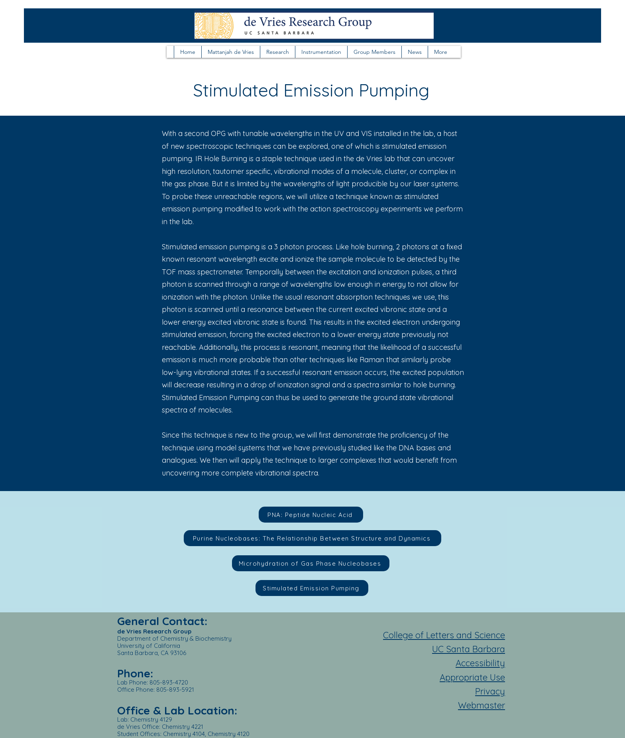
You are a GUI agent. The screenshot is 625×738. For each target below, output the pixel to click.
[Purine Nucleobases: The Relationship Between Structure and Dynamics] (312, 538)
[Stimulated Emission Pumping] (312, 588)
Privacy (490, 691)
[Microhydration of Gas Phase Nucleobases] (310, 563)
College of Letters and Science (444, 635)
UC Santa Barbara (468, 649)
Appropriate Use (472, 677)
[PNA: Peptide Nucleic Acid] (311, 515)
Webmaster (481, 705)
